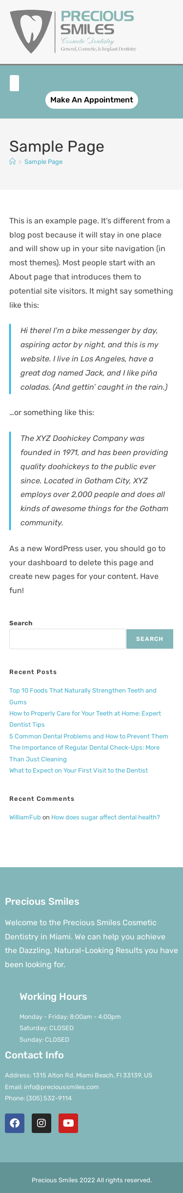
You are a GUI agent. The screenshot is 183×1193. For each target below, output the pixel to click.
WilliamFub (25, 817)
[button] (14, 83)
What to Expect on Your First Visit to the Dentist (78, 770)
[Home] (12, 161)
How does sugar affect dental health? (105, 817)
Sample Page (43, 161)
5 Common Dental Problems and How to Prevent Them (88, 736)
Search (20, 623)
